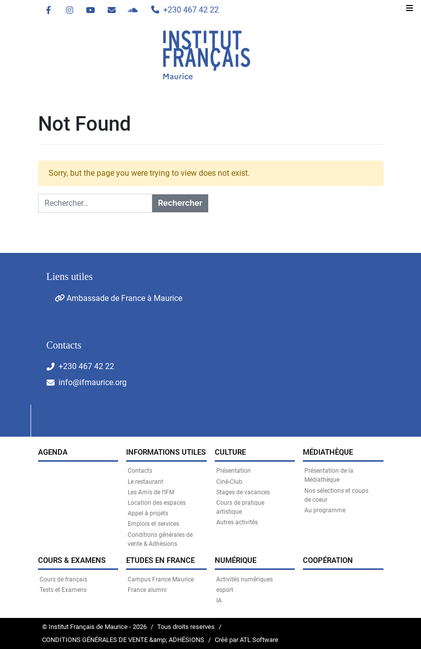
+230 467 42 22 (86, 366)
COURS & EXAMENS (72, 560)
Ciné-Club (229, 481)
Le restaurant (145, 481)
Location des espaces (157, 502)
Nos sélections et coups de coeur (336, 495)
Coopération (328, 560)
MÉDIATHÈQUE (328, 452)
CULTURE (230, 452)
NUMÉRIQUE (235, 560)
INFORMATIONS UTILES (166, 452)
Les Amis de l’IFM (151, 492)
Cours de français (63, 579)
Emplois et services (153, 523)
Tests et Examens (63, 589)
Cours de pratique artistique (240, 507)
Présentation (233, 470)
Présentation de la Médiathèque (328, 475)
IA (219, 600)
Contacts (140, 470)
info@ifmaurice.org (93, 382)
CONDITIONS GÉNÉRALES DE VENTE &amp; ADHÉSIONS (123, 639)
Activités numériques (244, 579)
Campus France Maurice (161, 579)
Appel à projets (148, 513)
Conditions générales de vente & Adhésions (160, 539)
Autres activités (237, 522)
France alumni (147, 589)
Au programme (324, 510)
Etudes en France (160, 560)
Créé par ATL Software (246, 639)
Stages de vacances (243, 492)
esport (224, 589)
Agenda (53, 452)
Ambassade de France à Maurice (118, 298)
